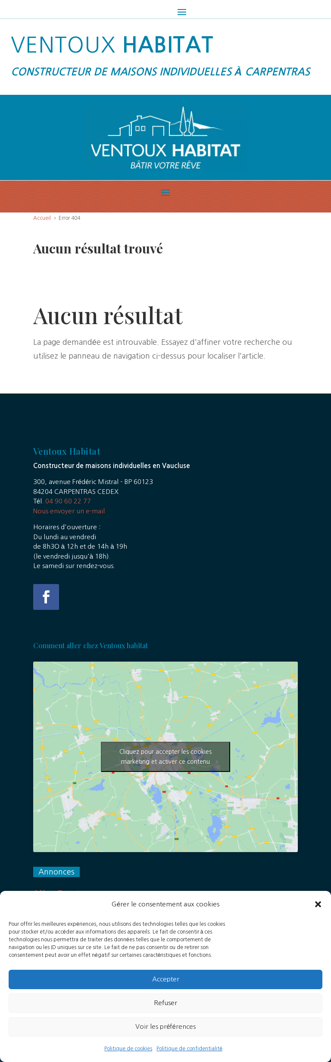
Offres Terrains (60, 893)
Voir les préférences (165, 1039)
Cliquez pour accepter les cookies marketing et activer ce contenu (165, 757)
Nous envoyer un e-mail (69, 511)
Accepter (165, 992)
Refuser (165, 1015)
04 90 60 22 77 (68, 501)
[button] (318, 917)
